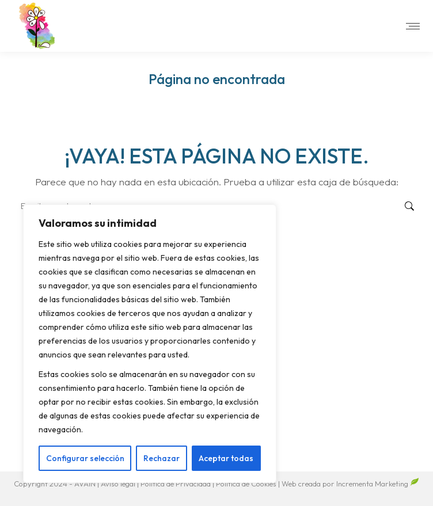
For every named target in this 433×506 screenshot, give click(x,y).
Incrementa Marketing (377, 483)
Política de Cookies (246, 483)
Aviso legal (119, 483)
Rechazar (161, 458)
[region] (149, 343)
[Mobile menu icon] (412, 26)
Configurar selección (85, 458)
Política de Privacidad (176, 483)
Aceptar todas (226, 458)
